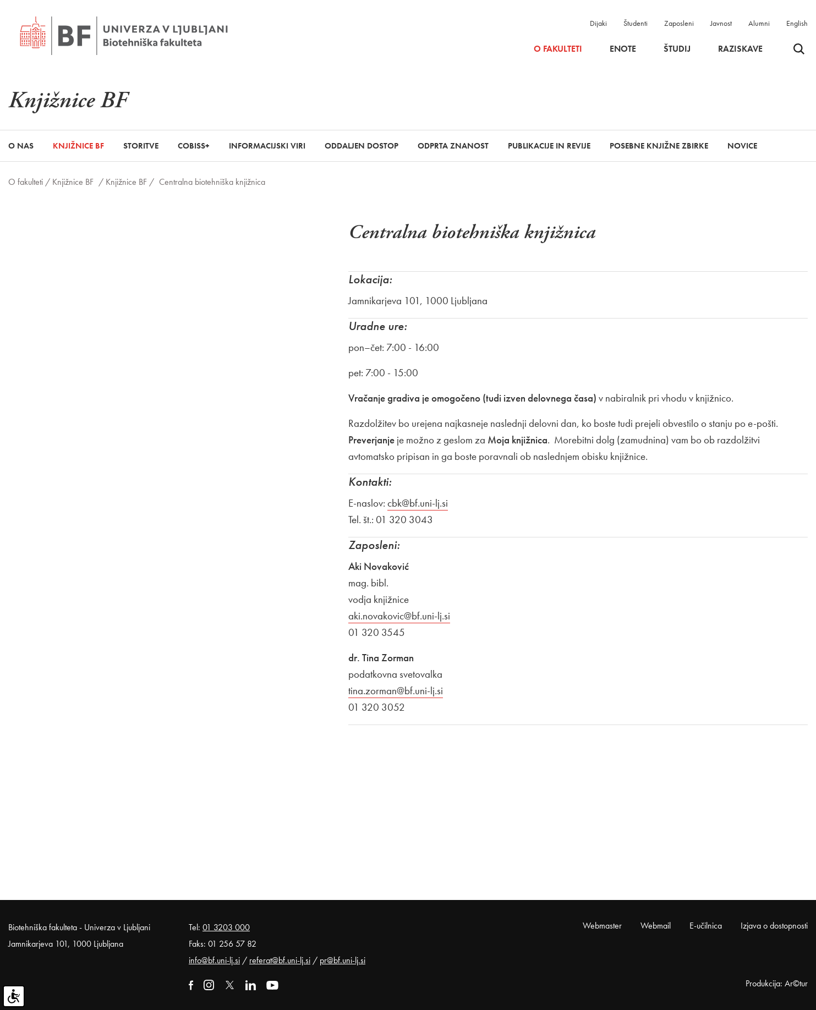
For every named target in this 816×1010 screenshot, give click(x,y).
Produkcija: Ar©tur (777, 983)
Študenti (635, 23)
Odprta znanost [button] (453, 145)
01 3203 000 (226, 927)
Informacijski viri (267, 145)
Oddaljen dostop (361, 145)
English (797, 23)
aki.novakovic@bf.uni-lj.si (399, 616)
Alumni (759, 23)
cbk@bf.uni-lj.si (417, 503)
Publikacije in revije (549, 145)
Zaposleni (679, 23)
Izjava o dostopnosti (774, 925)
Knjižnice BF (73, 182)
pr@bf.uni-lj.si (342, 960)
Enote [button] (623, 49)
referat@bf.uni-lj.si (279, 960)
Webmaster (602, 925)
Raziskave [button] (740, 49)
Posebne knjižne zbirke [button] (659, 145)
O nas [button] (21, 145)
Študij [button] (677, 49)
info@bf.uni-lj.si (214, 960)
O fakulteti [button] (558, 49)
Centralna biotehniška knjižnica (212, 182)
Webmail (655, 925)
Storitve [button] (140, 145)
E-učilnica (705, 925)
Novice (742, 145)
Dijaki (598, 23)
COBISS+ (194, 145)
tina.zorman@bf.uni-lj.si (395, 691)
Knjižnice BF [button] (78, 145)
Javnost (721, 23)
